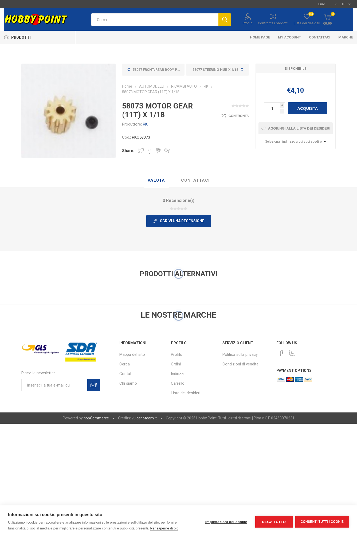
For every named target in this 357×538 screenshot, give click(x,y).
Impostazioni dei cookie (226, 522)
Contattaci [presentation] (195, 180)
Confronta (239, 116)
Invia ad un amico (167, 151)
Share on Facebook (150, 151)
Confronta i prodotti (273, 23)
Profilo (248, 23)
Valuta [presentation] (156, 180)
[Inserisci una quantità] (272, 108)
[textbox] (154, 19)
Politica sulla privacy (240, 354)
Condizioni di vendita (240, 364)
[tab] (156, 180)
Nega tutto (274, 522)
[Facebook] (281, 353)
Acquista (307, 108)
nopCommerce (96, 418)
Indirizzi (177, 373)
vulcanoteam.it (144, 418)
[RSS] (291, 353)
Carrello (178, 383)
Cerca (124, 364)
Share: (128, 150)
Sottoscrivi (93, 385)
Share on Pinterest (158, 151)
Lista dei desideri (185, 393)
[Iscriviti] (54, 385)
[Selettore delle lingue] (346, 4)
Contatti (126, 373)
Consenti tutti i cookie (322, 522)
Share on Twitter (141, 151)
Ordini (176, 364)
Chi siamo (128, 383)
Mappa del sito (132, 354)
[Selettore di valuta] (327, 4)
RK (145, 124)
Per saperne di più (164, 528)
